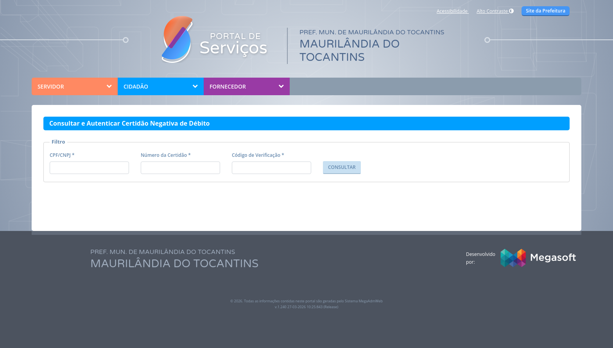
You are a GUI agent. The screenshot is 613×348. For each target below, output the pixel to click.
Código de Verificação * (258, 155)
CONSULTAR (342, 167)
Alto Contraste (495, 11)
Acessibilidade (453, 11)
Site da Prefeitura (545, 10)
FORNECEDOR (228, 86)
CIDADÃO (136, 86)
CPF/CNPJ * (62, 155)
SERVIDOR (51, 86)
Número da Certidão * (166, 155)
